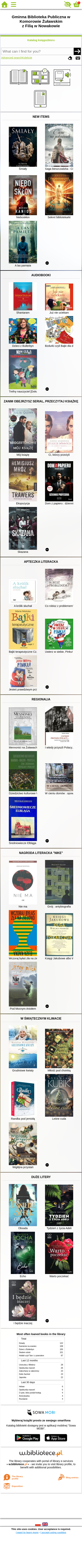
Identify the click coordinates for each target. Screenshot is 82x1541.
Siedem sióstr (25, 1352)
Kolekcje (27, 57)
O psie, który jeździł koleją (30, 1393)
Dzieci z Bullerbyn (26, 1349)
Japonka (22, 1377)
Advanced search (11, 57)
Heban (22, 1387)
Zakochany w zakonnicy (29, 1371)
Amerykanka (24, 1396)
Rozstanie (23, 1399)
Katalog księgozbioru (41, 40)
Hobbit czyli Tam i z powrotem (31, 1356)
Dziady (22, 1343)
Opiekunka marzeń (27, 1368)
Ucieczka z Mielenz (27, 1365)
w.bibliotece (18, 1464)
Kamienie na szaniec (28, 1346)
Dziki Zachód (24, 1374)
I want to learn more (27, 1532)
